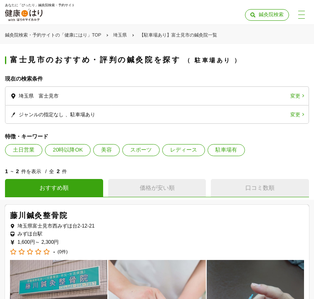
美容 (106, 150)
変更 (295, 95)
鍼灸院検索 (271, 14)
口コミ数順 (259, 187)
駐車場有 (226, 150)
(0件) (62, 252)
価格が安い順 (157, 187)
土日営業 (24, 150)
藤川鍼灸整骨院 (39, 215)
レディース (183, 150)
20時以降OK (68, 150)
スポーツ (141, 150)
